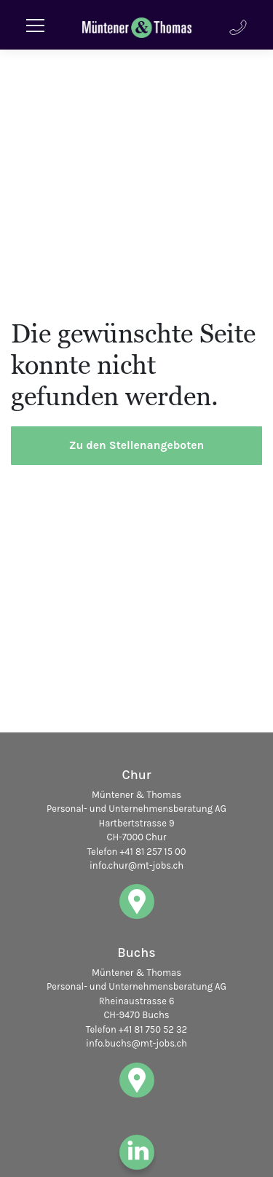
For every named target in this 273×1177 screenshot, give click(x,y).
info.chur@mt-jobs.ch (136, 865)
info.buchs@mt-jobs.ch (136, 1043)
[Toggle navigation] (35, 24)
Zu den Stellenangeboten (137, 445)
